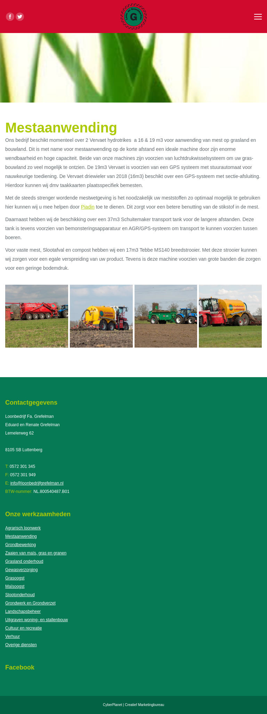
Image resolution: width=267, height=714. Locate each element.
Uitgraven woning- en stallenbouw (36, 619)
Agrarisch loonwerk (23, 528)
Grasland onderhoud (24, 561)
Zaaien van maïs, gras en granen (35, 553)
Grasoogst (14, 578)
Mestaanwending (21, 536)
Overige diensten (21, 644)
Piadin (88, 207)
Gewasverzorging (21, 569)
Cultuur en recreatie (23, 628)
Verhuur (12, 636)
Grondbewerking (20, 544)
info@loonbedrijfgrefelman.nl (37, 483)
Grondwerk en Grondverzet (30, 603)
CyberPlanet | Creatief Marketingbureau (133, 705)
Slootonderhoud (20, 594)
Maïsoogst (14, 586)
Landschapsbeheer (23, 611)
